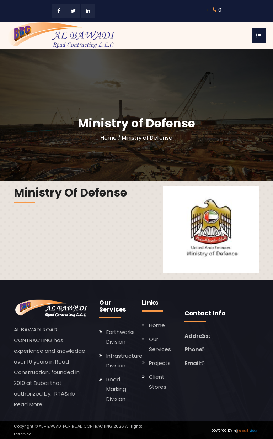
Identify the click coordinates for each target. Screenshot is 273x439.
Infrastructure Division (124, 360)
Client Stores (157, 381)
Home (109, 137)
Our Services (160, 343)
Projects (160, 363)
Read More (28, 404)
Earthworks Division (120, 336)
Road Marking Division (116, 389)
